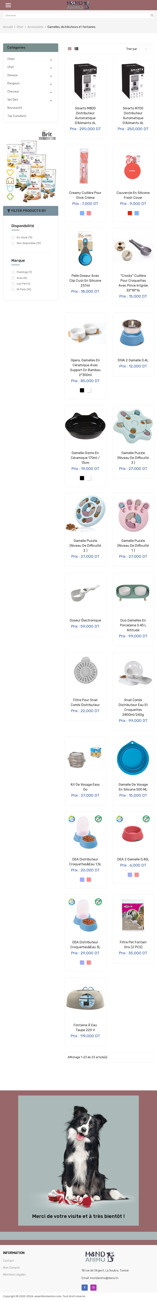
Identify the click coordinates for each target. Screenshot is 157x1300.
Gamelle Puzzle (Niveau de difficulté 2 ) (85, 545)
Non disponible (29, 243)
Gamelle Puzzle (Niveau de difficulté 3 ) (133, 458)
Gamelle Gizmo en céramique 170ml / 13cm (85, 458)
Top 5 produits (16, 116)
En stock (24, 237)
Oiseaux (12, 75)
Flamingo (24, 272)
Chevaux (13, 91)
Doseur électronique (85, 620)
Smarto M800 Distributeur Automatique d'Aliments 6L (85, 115)
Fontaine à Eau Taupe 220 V (85, 1027)
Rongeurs (13, 83)
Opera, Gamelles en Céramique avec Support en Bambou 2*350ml (85, 367)
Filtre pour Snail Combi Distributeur (85, 702)
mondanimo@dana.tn (104, 1278)
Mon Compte (11, 1267)
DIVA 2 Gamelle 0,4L (133, 360)
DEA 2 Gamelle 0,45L (133, 859)
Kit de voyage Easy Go (85, 787)
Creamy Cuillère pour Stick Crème (85, 195)
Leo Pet (23, 283)
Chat (10, 67)
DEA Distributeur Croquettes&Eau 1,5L (85, 861)
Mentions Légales (14, 1274)
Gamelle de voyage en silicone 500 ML (133, 787)
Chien (11, 59)
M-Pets (24, 289)
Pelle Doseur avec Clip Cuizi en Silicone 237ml (85, 280)
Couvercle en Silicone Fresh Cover (133, 195)
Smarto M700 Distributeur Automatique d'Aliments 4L (133, 115)
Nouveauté (14, 108)
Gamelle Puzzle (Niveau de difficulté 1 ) (133, 545)
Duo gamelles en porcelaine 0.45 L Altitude (133, 625)
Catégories (16, 47)
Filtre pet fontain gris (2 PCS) (133, 944)
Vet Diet (12, 99)
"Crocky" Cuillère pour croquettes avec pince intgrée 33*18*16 (133, 283)
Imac (22, 277)
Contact (8, 1261)
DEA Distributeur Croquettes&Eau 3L (85, 944)
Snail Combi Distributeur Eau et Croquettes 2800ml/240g (133, 707)
